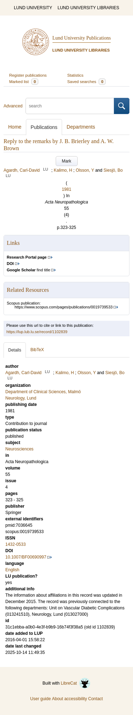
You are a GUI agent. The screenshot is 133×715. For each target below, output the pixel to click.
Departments (81, 127)
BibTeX (37, 349)
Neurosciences (19, 449)
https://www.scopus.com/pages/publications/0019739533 (63, 307)
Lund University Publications (81, 38)
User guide (40, 698)
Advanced (13, 106)
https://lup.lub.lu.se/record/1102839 (36, 332)
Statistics (75, 75)
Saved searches (86, 81)
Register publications (28, 75)
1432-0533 (15, 544)
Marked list (23, 81)
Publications (44, 127)
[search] (70, 106)
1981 (66, 189)
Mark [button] (66, 161)
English (12, 569)
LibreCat (75, 683)
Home (14, 127)
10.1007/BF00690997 (25, 557)
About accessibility (69, 698)
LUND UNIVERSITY (33, 7)
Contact (95, 698)
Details (14, 350)
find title (28, 270)
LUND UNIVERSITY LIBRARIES (88, 7)
